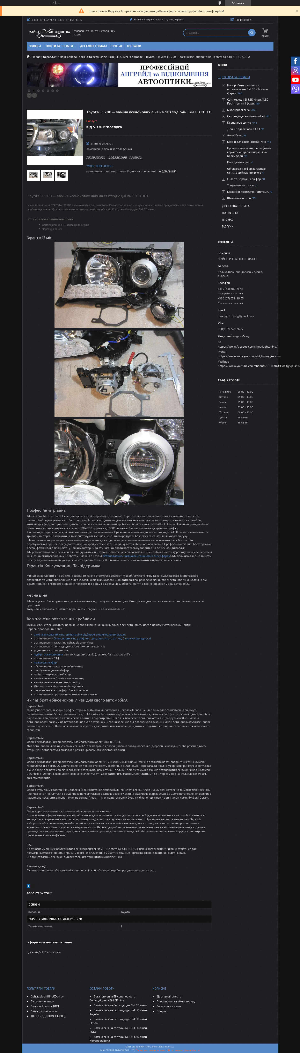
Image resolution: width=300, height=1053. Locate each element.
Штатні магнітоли (239, 198)
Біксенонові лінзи (238, 109)
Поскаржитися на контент (151, 1050)
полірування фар (45, 662)
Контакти (134, 46)
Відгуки (227, 226)
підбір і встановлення (48, 654)
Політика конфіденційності (184, 1050)
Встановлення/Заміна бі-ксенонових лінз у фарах (136, 556)
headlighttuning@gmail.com (236, 316)
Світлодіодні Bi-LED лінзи (47, 996)
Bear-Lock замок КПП (45, 1006)
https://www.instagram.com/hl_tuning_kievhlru (249, 356)
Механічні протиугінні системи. (248, 191)
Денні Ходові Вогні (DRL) (243, 129)
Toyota (150, 56)
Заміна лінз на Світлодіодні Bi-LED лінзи (120, 1005)
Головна (35, 46)
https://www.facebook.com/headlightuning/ (248, 346)
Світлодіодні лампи (44, 1011)
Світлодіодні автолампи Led (246, 116)
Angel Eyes (234, 135)
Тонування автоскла (241, 185)
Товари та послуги (59, 46)
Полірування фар (238, 162)
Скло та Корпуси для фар (244, 179)
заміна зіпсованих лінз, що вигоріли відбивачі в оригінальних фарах (79, 634)
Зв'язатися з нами (169, 1006)
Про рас (162, 1011)
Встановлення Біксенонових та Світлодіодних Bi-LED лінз (112, 998)
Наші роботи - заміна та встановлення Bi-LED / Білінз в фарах (101, 56)
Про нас (117, 46)
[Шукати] (252, 32)
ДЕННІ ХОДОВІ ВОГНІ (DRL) (48, 1016)
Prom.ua (170, 1046)
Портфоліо (230, 213)
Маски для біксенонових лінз (246, 141)
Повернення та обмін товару (176, 1001)
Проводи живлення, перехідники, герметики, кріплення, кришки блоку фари (249, 152)
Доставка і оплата (93, 46)
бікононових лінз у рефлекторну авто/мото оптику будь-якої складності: (102, 638)
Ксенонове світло (239, 122)
